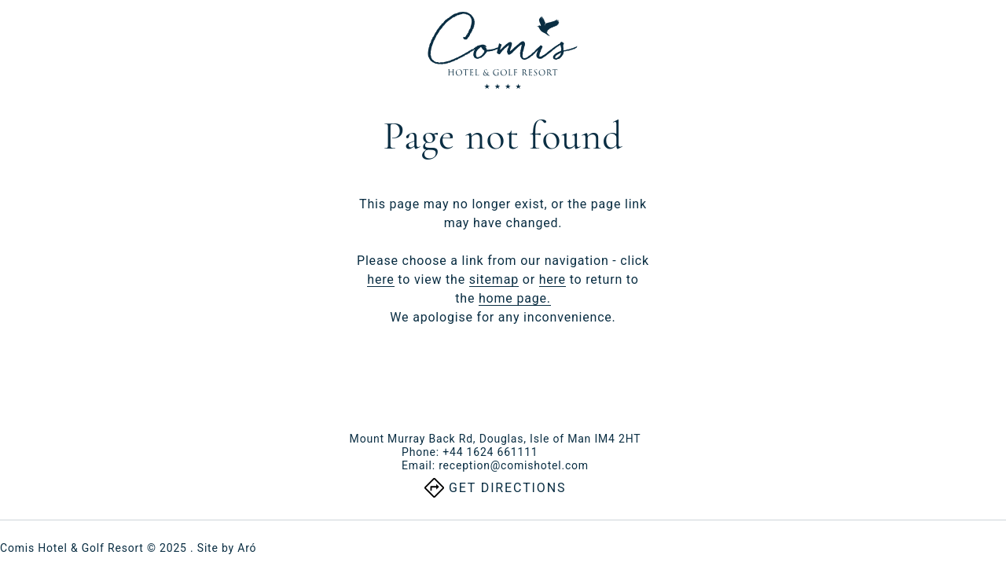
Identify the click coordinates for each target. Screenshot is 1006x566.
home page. (515, 298)
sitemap (494, 279)
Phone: (470, 452)
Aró (246, 548)
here (380, 279)
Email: (495, 465)
